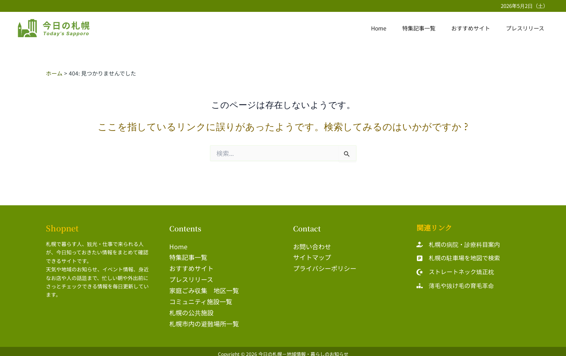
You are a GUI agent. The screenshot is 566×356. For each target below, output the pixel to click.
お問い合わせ (312, 246)
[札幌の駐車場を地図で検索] (458, 258)
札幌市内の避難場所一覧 (204, 319)
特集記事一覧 (430, 28)
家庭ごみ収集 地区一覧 (204, 287)
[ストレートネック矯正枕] (455, 272)
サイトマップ (312, 256)
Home (395, 28)
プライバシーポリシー (324, 267)
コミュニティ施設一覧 (200, 298)
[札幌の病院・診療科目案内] (458, 245)
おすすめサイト (477, 28)
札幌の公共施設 (191, 308)
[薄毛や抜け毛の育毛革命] (455, 286)
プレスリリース (527, 28)
